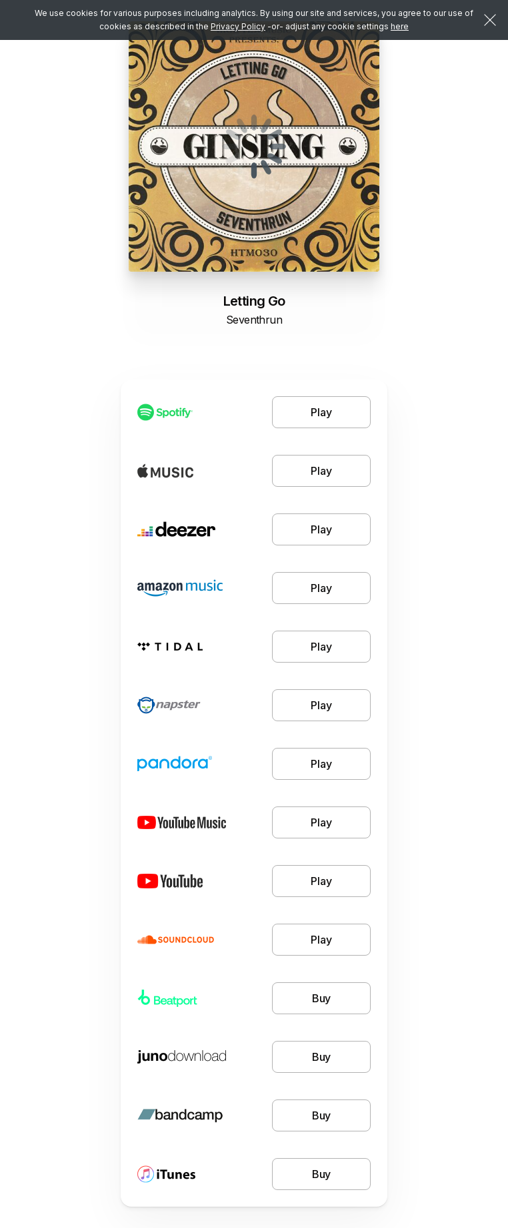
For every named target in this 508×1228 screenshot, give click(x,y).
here (400, 26)
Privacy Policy (238, 26)
